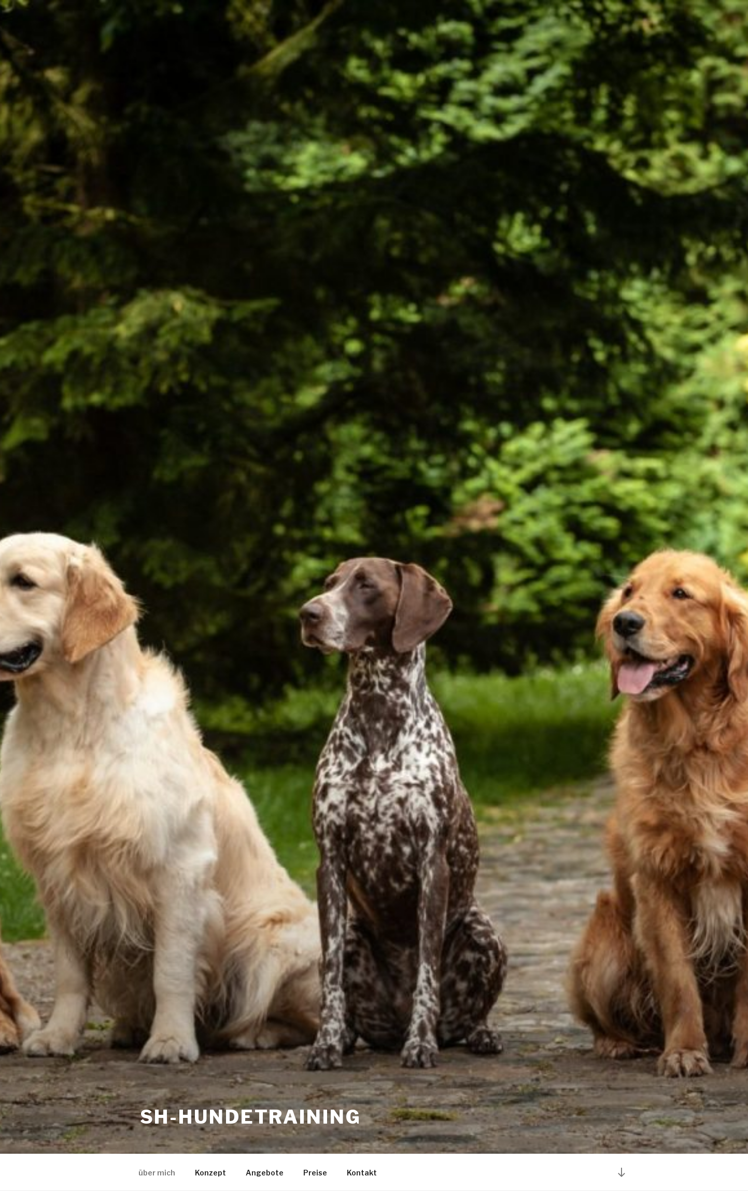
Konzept (210, 1172)
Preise (315, 1172)
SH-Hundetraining (250, 1116)
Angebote (265, 1172)
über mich (156, 1172)
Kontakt (362, 1172)
